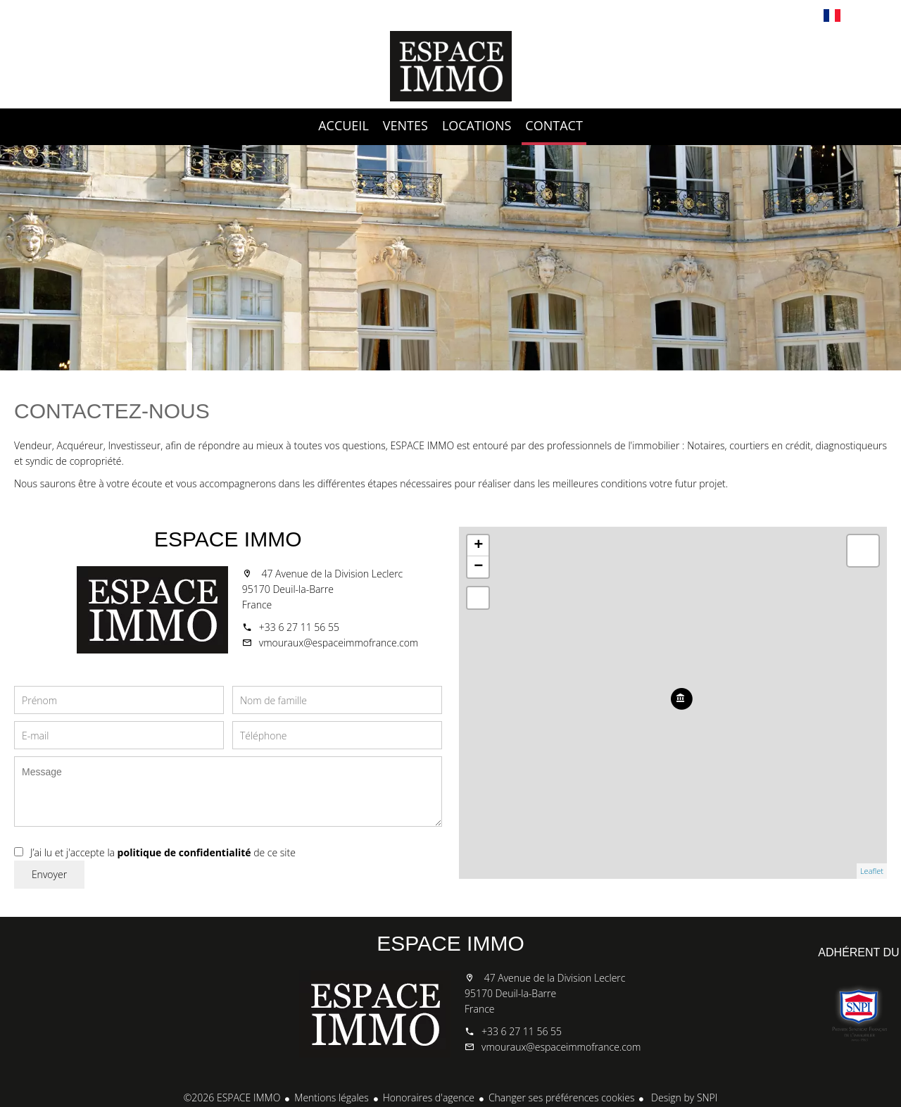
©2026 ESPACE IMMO (232, 1097)
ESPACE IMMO (227, 539)
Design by (682, 1097)
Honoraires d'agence (428, 1097)
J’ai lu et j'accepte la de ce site (163, 852)
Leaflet (871, 870)
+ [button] (478, 545)
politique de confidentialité (184, 852)
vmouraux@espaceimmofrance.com (338, 642)
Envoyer (49, 874)
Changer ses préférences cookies (562, 1097)
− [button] (478, 566)
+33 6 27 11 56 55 (299, 627)
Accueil (450, 66)
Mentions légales (331, 1097)
